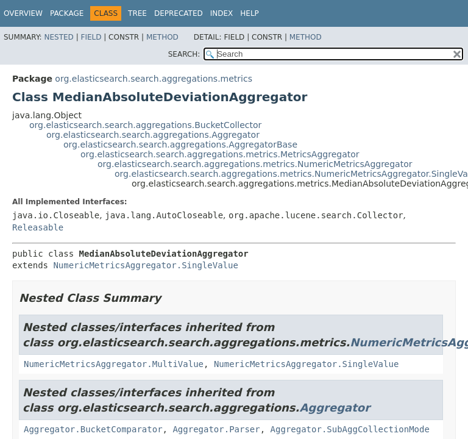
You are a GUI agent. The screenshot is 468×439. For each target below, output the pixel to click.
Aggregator (334, 407)
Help (249, 13)
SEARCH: (184, 54)
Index (221, 13)
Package (66, 13)
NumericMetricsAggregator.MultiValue (114, 364)
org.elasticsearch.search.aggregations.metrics (153, 79)
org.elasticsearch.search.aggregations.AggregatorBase (180, 144)
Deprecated (178, 13)
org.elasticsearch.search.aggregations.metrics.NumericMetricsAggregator (255, 164)
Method (162, 37)
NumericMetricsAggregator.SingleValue (145, 265)
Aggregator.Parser (216, 429)
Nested (58, 37)
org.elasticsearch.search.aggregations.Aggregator (153, 135)
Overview (23, 13)
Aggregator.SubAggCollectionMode (350, 429)
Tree (137, 13)
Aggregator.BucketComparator (93, 429)
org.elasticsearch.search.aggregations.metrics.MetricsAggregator (220, 154)
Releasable (37, 227)
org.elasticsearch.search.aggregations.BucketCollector (145, 125)
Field (90, 37)
